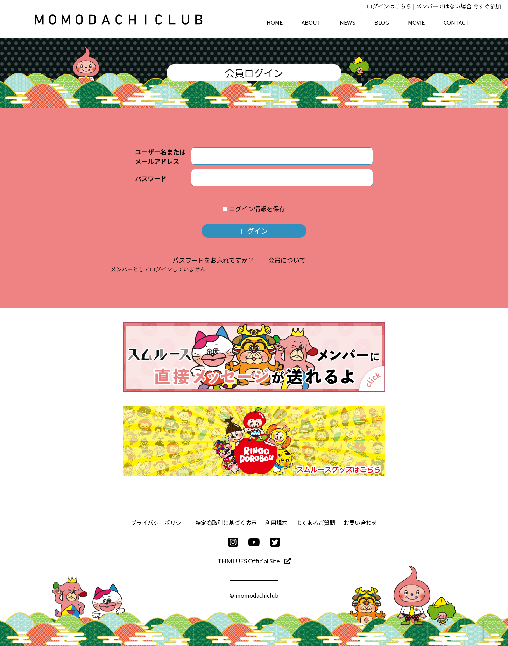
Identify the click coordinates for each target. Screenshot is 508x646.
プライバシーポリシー (159, 522)
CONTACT (456, 22)
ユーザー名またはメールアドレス (160, 156)
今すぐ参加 (487, 6)
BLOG (381, 22)
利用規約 (276, 522)
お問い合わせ (360, 522)
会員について (286, 259)
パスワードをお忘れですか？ (213, 259)
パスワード (151, 178)
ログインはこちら (389, 6)
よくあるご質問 (315, 522)
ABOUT (311, 22)
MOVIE (416, 22)
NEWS (347, 22)
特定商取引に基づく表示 (226, 522)
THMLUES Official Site (254, 561)
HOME (275, 22)
